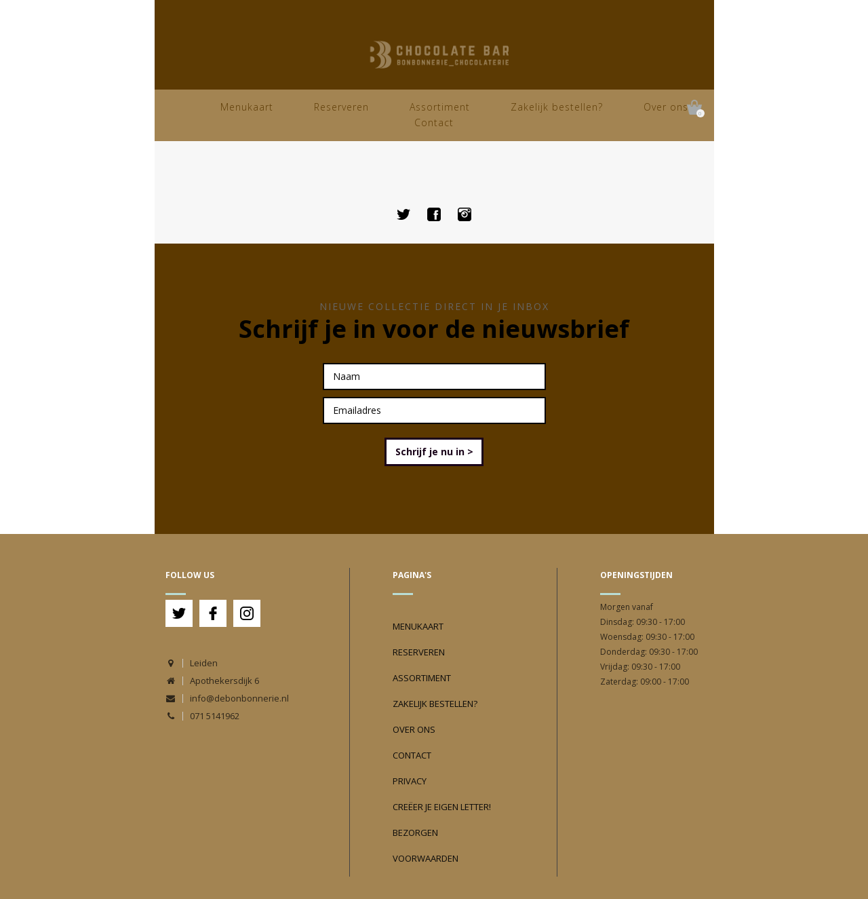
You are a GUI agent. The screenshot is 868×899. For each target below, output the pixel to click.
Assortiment (440, 106)
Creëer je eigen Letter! (442, 807)
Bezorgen (415, 832)
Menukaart (246, 106)
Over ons (666, 106)
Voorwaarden (425, 858)
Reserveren (341, 106)
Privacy (410, 781)
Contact (434, 122)
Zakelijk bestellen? (557, 106)
